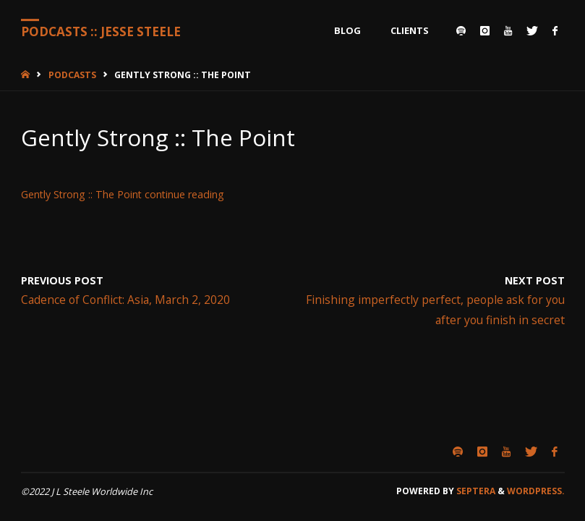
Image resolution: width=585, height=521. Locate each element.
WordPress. (536, 491)
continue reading (184, 194)
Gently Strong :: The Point (81, 194)
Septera (474, 491)
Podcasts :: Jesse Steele (101, 31)
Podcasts (72, 75)
